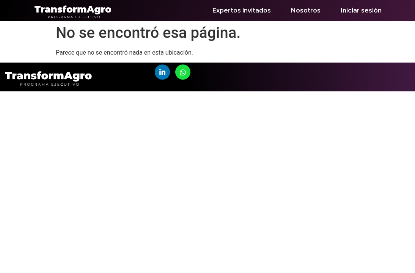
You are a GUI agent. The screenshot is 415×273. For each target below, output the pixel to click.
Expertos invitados (241, 10)
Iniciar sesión (361, 10)
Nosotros (306, 10)
